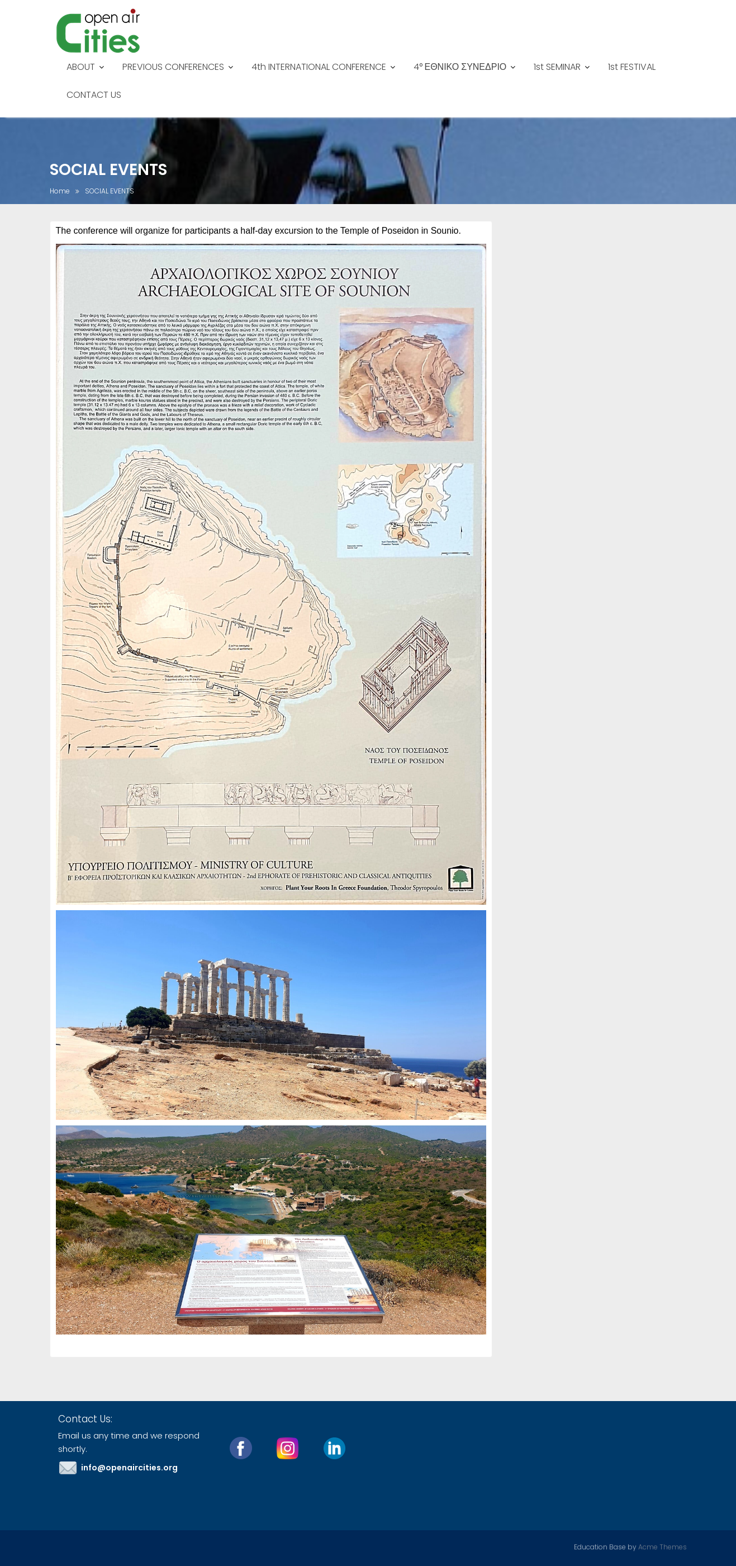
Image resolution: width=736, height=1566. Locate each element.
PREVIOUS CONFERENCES (173, 66)
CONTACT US (94, 94)
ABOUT (81, 66)
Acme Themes (662, 1546)
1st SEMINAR (557, 66)
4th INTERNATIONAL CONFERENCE (318, 66)
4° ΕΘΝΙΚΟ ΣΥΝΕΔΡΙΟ (460, 66)
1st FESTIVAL (632, 66)
